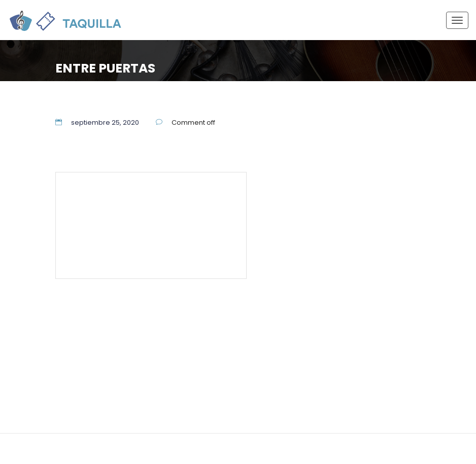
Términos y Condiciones (114, 240)
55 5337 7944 (207, 194)
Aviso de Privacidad (197, 240)
